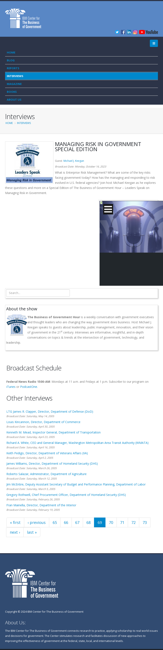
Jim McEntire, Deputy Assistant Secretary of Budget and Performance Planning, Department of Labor (76, 484)
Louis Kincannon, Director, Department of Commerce (43, 422)
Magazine (14, 84)
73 (145, 522)
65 (55, 522)
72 (133, 522)
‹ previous (37, 522)
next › (15, 532)
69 (100, 522)
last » (32, 532)
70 (111, 522)
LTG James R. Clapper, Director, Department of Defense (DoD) (49, 411)
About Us (14, 99)
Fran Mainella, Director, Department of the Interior (41, 505)
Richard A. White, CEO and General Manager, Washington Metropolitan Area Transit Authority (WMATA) (77, 443)
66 (66, 522)
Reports (13, 68)
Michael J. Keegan (73, 161)
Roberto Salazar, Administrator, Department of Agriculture (46, 474)
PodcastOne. (29, 387)
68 (88, 522)
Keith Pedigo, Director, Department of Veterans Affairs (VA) (47, 453)
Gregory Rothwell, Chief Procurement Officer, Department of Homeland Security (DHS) (66, 495)
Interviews (15, 76)
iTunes (10, 387)
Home (11, 52)
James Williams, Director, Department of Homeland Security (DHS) (52, 463)
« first (15, 522)
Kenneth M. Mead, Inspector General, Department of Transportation (53, 432)
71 (122, 522)
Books (12, 92)
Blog (11, 60)
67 (77, 522)
